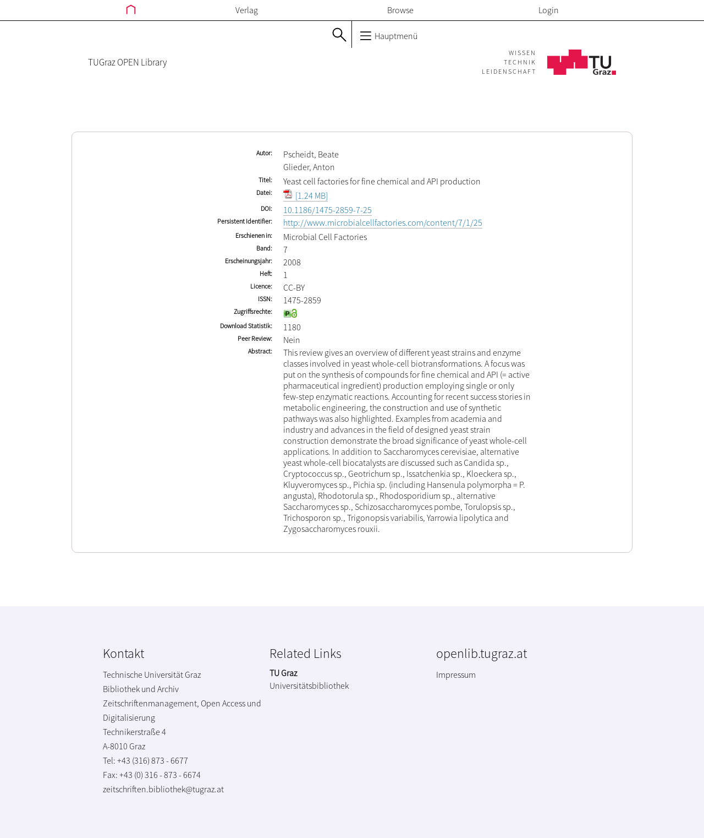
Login (548, 9)
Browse (400, 9)
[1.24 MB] (305, 195)
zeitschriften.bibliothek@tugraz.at (163, 789)
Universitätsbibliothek (309, 685)
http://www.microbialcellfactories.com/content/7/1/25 (382, 222)
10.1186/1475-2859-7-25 (327, 209)
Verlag (246, 9)
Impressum (456, 674)
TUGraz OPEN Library (127, 62)
